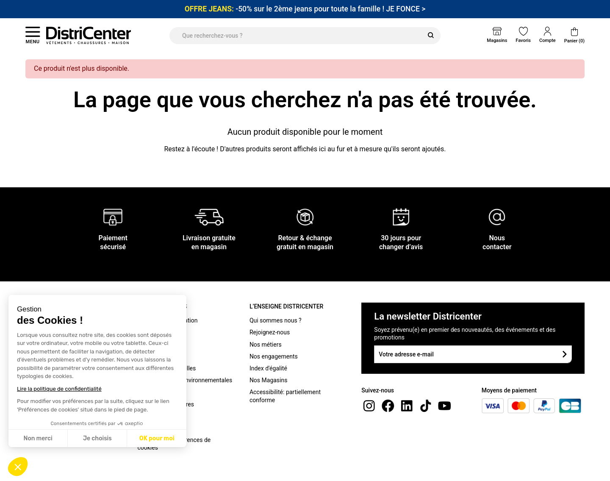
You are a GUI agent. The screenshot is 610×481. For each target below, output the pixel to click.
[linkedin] (406, 405)
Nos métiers (266, 344)
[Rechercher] (431, 35)
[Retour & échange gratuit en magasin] (305, 217)
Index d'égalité (268, 368)
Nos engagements (274, 356)
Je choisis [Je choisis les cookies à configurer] (97, 438)
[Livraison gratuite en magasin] (209, 217)
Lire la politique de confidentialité (59, 389)
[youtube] (444, 405)
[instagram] (369, 405)
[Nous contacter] (496, 217)
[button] (18, 466)
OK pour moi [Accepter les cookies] (157, 438)
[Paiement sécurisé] (112, 217)
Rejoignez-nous (270, 332)
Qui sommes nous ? (276, 320)
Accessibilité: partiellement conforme (285, 396)
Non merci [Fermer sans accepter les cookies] (37, 438)
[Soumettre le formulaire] (564, 354)
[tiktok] (425, 405)
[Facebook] (388, 405)
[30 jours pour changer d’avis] (401, 217)
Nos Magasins (269, 380)
